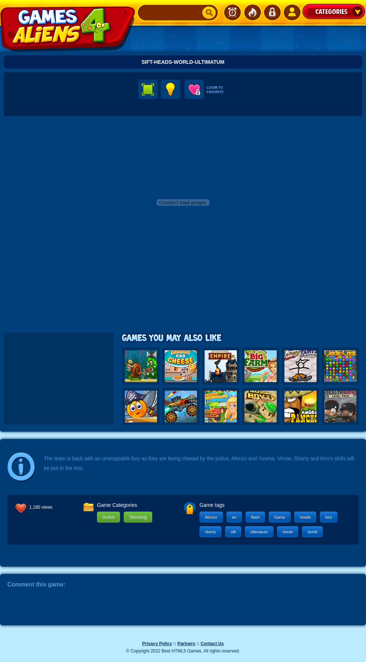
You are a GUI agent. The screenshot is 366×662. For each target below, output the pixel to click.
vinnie (288, 532)
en (234, 517)
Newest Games (232, 12)
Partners (186, 643)
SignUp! (292, 12)
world (312, 532)
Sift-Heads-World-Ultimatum (183, 62)
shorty (210, 532)
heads (305, 517)
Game (279, 517)
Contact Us (212, 643)
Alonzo (211, 517)
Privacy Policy (157, 643)
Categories (333, 11)
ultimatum (259, 532)
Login (272, 12)
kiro (328, 517)
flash (255, 517)
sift (233, 532)
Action (108, 517)
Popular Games (252, 12)
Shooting (137, 517)
